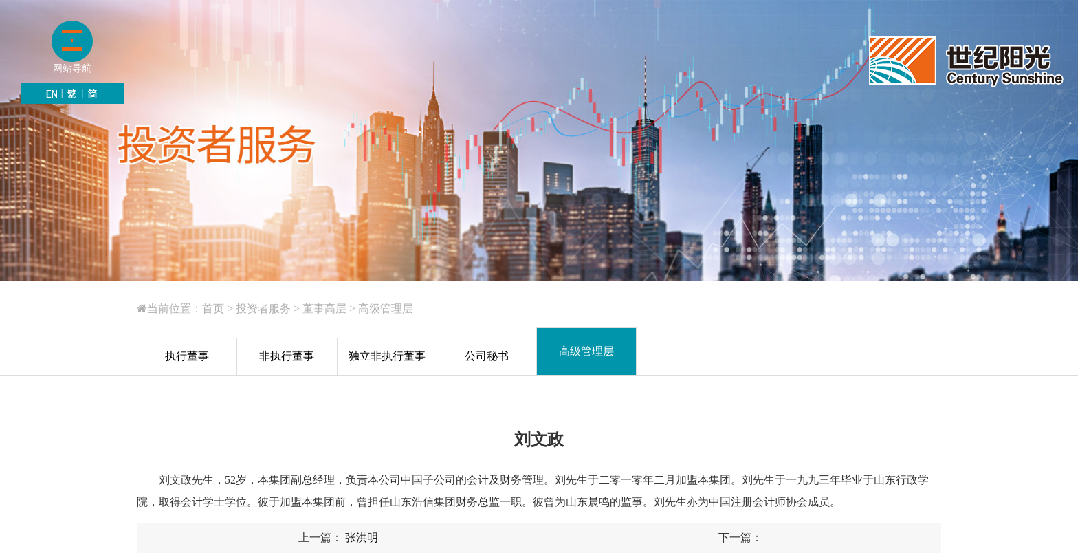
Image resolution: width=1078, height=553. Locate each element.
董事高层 (324, 308)
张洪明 (360, 537)
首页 (213, 308)
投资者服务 (263, 308)
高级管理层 (385, 308)
